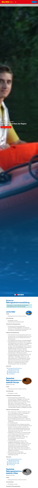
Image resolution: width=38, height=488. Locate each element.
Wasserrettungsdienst (6, 127)
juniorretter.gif (11, 373)
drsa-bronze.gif (11, 464)
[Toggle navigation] (15, 2)
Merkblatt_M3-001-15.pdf (13, 372)
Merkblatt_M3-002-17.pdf (13, 371)
